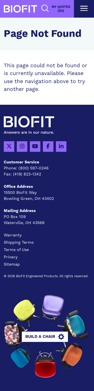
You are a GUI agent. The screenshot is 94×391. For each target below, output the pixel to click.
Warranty (13, 235)
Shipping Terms (19, 242)
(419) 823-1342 (27, 174)
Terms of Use (16, 249)
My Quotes (61, 9)
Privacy (11, 257)
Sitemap (12, 264)
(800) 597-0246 (34, 168)
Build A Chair (44, 337)
